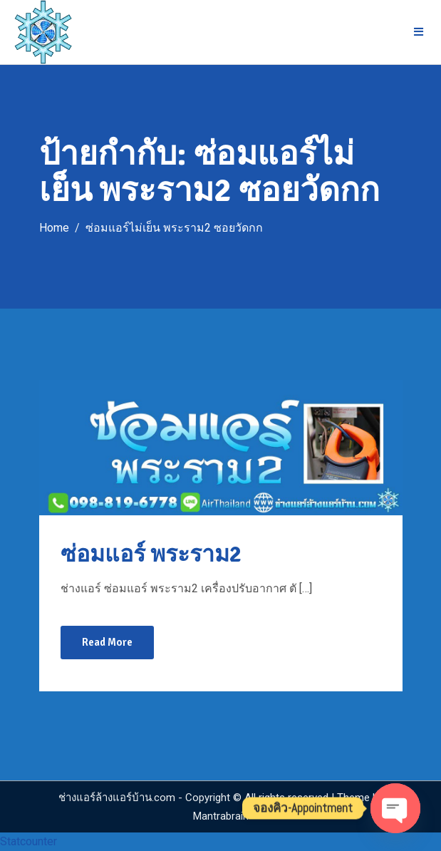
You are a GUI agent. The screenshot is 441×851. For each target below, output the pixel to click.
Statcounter (28, 841)
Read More (107, 642)
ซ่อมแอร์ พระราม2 (151, 554)
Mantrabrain (221, 816)
